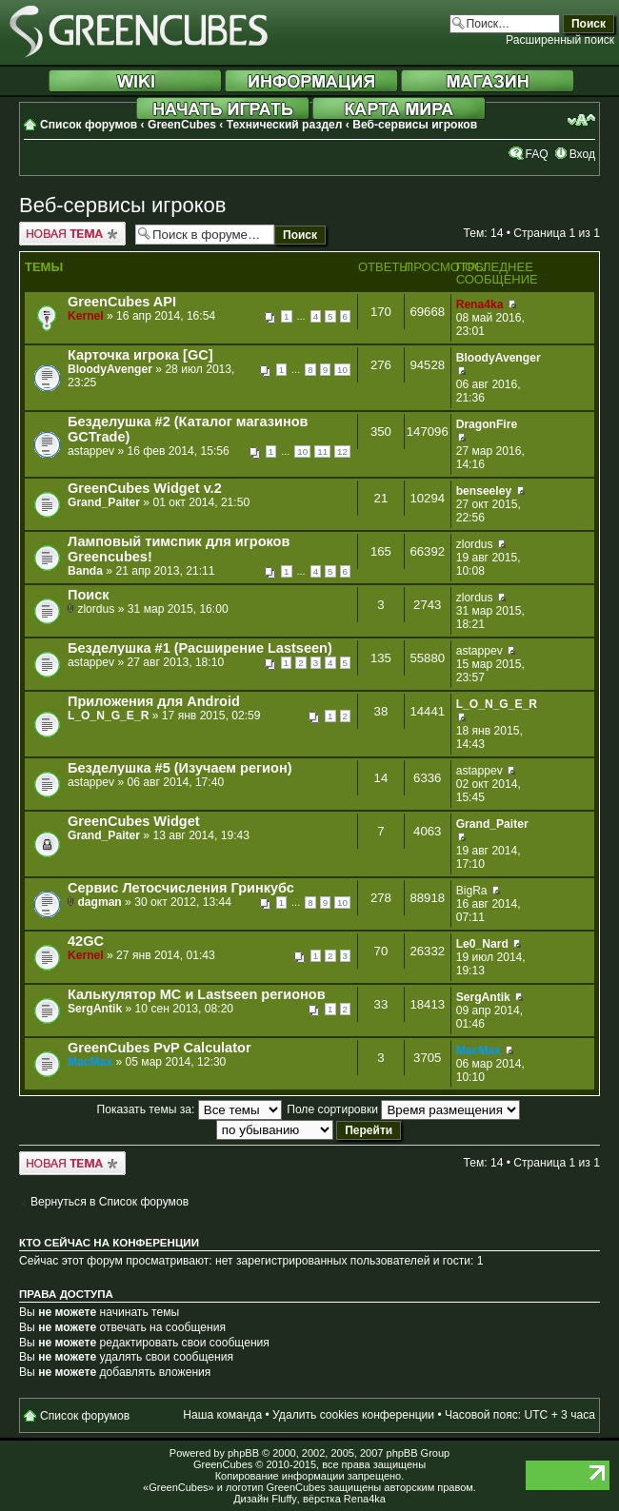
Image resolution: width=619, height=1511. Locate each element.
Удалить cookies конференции (353, 1415)
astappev (91, 451)
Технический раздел (285, 124)
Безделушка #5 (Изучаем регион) (179, 767)
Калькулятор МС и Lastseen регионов (197, 994)
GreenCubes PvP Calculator (159, 1047)
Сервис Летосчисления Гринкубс (181, 887)
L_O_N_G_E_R (108, 715)
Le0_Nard (482, 944)
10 (342, 369)
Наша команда (222, 1415)
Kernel (86, 316)
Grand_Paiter (104, 502)
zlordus (474, 544)
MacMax (90, 1062)
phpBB (243, 1453)
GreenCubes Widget (134, 821)
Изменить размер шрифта (581, 119)
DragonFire (487, 424)
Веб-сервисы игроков (414, 124)
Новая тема (72, 233)
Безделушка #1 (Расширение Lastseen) (200, 648)
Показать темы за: (189, 1109)
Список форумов (88, 124)
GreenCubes (182, 124)
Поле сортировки (403, 1109)
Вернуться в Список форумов (109, 1201)
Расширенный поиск (560, 40)
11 (322, 451)
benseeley (484, 491)
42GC (86, 941)
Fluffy (284, 1498)
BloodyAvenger (110, 369)
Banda (85, 571)
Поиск (89, 594)
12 (342, 451)
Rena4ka (480, 304)
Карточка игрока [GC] (140, 355)
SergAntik (95, 1008)
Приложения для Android (154, 701)
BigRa (472, 890)
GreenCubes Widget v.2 (145, 488)
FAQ (536, 154)
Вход (582, 154)
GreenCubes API (122, 301)
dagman (99, 902)
